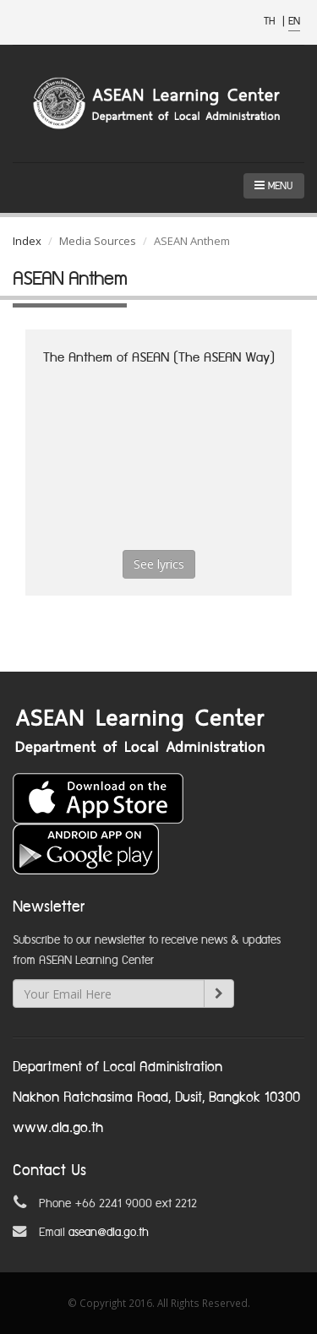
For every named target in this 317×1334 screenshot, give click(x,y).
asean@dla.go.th (108, 1232)
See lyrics (159, 564)
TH (271, 21)
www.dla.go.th (58, 1128)
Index (27, 240)
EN (294, 21)
